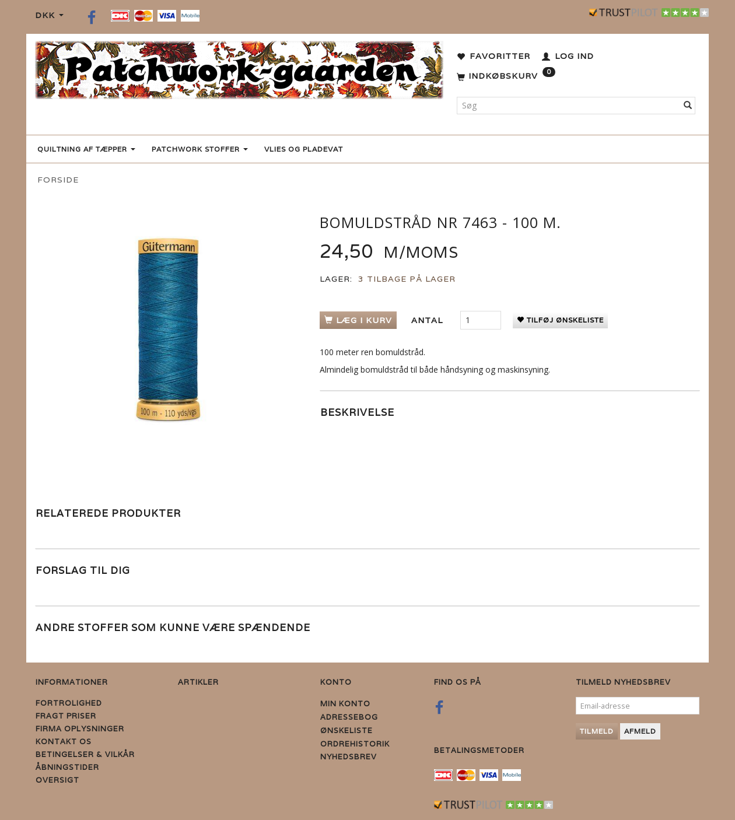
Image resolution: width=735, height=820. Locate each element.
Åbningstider (67, 767)
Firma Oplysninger (80, 729)
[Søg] (688, 105)
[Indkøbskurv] (506, 76)
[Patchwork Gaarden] (239, 67)
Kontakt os (64, 742)
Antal (428, 320)
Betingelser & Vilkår (85, 754)
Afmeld (640, 731)
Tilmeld (597, 731)
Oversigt (57, 780)
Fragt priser (66, 716)
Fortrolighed (69, 703)
